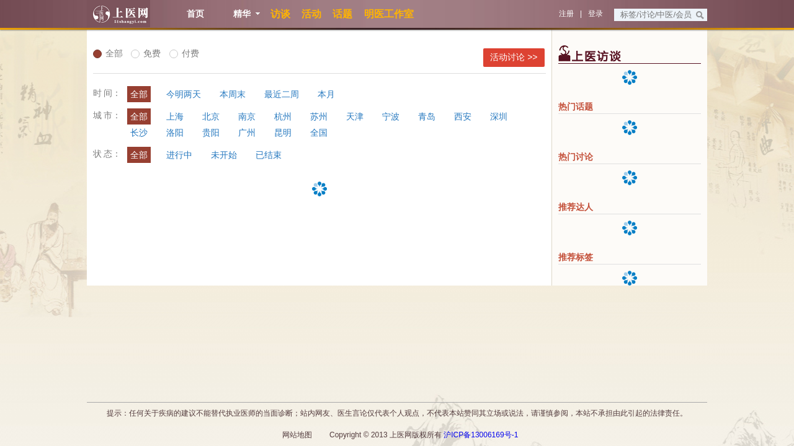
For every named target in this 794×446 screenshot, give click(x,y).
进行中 (179, 155)
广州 (247, 133)
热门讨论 (575, 157)
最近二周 (281, 94)
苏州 (319, 116)
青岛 (426, 116)
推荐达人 (575, 207)
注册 (566, 13)
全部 (108, 53)
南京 (247, 116)
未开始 (224, 155)
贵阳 (211, 133)
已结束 (269, 155)
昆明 (283, 133)
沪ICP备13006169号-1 (481, 435)
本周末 (233, 94)
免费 (146, 53)
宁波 (390, 116)
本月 (326, 94)
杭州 (283, 116)
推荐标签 (575, 257)
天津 (355, 116)
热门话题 (575, 107)
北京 (211, 116)
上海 (175, 116)
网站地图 (297, 435)
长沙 (139, 133)
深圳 (498, 116)
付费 (184, 53)
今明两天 (183, 94)
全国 (319, 133)
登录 (595, 13)
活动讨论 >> (513, 57)
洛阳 (175, 133)
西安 (462, 116)
